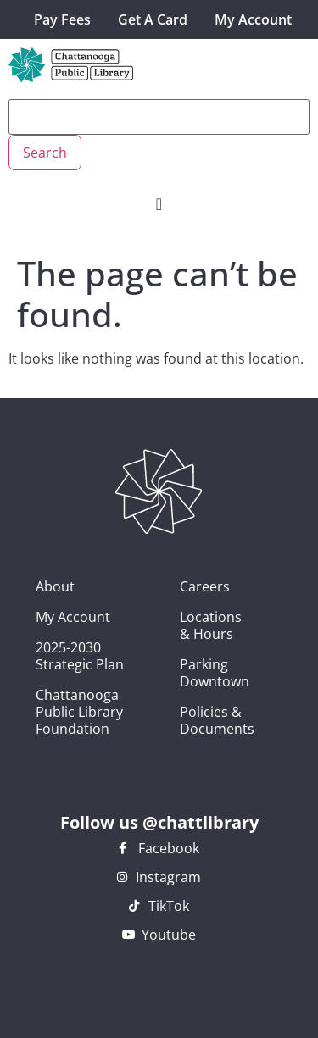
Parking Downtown (189, 673)
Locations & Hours (189, 625)
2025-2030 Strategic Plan (80, 656)
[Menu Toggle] (159, 204)
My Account (253, 19)
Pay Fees (62, 19)
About (55, 586)
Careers (189, 586)
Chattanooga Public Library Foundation (79, 712)
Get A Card (152, 19)
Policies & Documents (189, 720)
